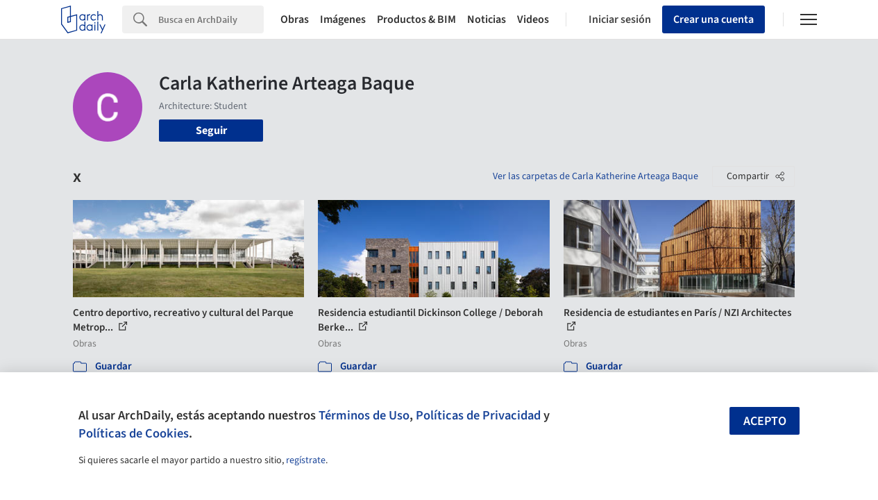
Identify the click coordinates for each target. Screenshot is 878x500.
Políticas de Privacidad (478, 415)
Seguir (211, 130)
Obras (294, 19)
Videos (533, 19)
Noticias (486, 19)
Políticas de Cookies (133, 433)
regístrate (306, 460)
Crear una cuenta (713, 19)
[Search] (211, 19)
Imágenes (343, 19)
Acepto (764, 421)
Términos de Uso (364, 415)
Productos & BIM (416, 19)
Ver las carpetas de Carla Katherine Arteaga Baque (595, 176)
